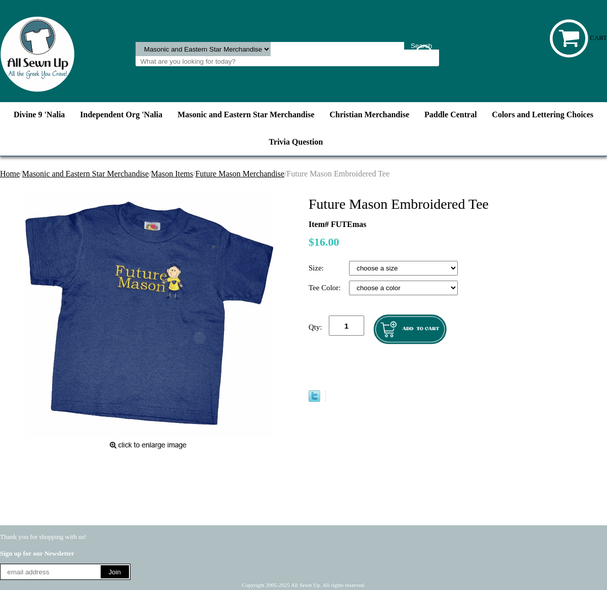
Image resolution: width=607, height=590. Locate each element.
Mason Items (172, 173)
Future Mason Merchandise (239, 173)
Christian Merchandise (369, 114)
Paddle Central (450, 114)
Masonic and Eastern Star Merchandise (246, 114)
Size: (317, 268)
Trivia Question (296, 142)
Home (10, 173)
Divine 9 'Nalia (39, 114)
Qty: (315, 327)
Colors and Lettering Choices (542, 114)
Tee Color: (325, 288)
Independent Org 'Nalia (121, 114)
